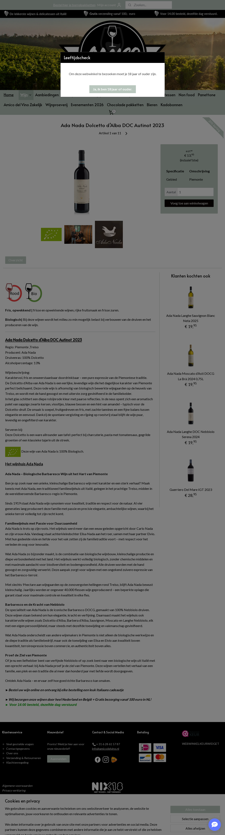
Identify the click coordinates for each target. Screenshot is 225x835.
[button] (112, 89)
